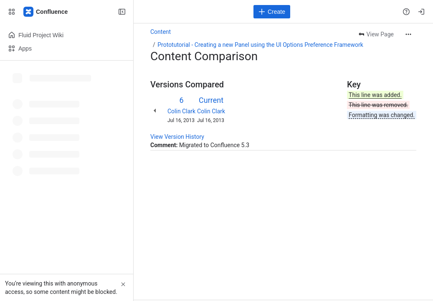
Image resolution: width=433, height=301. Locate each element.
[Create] (271, 11)
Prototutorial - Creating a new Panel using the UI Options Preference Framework (260, 44)
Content (160, 31)
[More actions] (408, 34)
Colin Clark (181, 111)
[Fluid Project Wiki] (46, 11)
